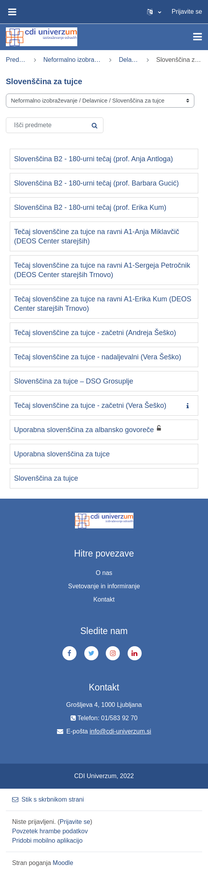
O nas (104, 572)
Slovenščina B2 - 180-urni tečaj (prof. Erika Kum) (90, 207)
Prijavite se (187, 11)
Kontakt (103, 599)
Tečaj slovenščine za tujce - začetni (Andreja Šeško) (95, 333)
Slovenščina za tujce (46, 478)
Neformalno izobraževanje (72, 59)
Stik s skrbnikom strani (48, 799)
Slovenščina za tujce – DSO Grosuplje (73, 381)
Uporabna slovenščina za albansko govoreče (84, 430)
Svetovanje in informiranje (104, 586)
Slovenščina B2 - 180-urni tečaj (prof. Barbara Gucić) (96, 183)
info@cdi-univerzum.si (120, 731)
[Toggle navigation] (197, 36)
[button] (154, 11)
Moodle (63, 863)
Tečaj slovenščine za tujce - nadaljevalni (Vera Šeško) (97, 357)
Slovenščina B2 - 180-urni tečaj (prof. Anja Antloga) (93, 159)
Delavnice (129, 59)
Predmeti (16, 59)
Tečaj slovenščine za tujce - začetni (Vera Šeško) (90, 405)
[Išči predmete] (54, 125)
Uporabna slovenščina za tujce (62, 454)
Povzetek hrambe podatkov (50, 831)
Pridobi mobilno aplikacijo (47, 840)
